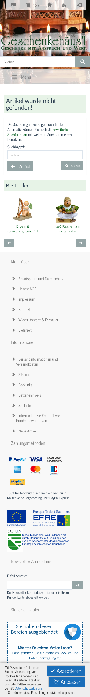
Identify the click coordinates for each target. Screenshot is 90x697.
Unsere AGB (24, 288)
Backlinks (22, 384)
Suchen (72, 165)
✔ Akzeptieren (66, 670)
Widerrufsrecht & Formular (35, 319)
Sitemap (21, 374)
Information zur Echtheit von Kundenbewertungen (37, 418)
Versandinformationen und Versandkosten (35, 361)
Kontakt (21, 309)
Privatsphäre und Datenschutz (38, 278)
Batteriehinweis (27, 395)
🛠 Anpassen (66, 681)
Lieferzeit (22, 330)
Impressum (24, 299)
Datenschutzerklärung (29, 688)
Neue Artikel (24, 431)
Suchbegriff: (16, 146)
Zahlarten (23, 405)
